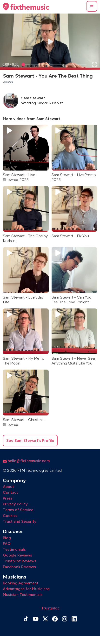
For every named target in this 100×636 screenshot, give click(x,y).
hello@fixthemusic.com (26, 460)
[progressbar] (10, 64)
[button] (92, 6)
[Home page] (26, 7)
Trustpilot (50, 608)
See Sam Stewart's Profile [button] (30, 440)
